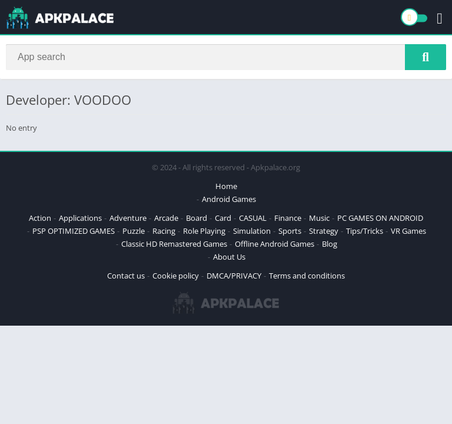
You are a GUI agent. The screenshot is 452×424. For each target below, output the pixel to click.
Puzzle (133, 231)
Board (196, 218)
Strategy (323, 231)
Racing (163, 231)
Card (223, 218)
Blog (329, 243)
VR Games (408, 231)
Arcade (166, 218)
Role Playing (204, 231)
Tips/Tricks (364, 231)
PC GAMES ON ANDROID (380, 218)
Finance (287, 218)
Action (40, 218)
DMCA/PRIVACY (234, 275)
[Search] (226, 57)
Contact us (126, 275)
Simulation (252, 231)
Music (319, 218)
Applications (80, 218)
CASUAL (253, 218)
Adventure (128, 218)
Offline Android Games (274, 243)
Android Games (229, 199)
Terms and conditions (307, 275)
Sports (289, 231)
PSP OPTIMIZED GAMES (73, 231)
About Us (229, 256)
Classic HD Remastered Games (174, 243)
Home (226, 186)
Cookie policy (175, 275)
